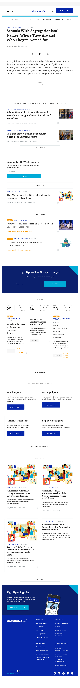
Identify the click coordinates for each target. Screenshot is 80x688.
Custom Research (61, 665)
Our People (39, 630)
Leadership (14, 19)
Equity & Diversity (15, 27)
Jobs (31, 316)
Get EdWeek (40, 643)
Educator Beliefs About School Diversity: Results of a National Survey (56, 527)
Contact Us (59, 619)
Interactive (31, 27)
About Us (39, 619)
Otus (66, 357)
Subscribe (65, 11)
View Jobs (15, 407)
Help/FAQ (58, 626)
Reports (60, 521)
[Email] (28, 284)
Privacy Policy (19, 673)
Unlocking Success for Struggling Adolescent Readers (16, 328)
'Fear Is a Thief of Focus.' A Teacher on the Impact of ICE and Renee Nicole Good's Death (20, 551)
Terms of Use (10, 673)
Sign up (55, 284)
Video (31, 220)
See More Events (40, 372)
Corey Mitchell (11, 123)
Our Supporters (41, 634)
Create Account (17, 608)
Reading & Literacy (14, 318)
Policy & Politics (27, 19)
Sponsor (32, 238)
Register (10, 350)
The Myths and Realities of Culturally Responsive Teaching (28, 196)
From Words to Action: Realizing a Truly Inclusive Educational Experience (30, 225)
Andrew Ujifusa (11, 141)
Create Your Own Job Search (40, 446)
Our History (39, 626)
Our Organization (41, 623)
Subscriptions (40, 647)
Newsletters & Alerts (42, 650)
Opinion (68, 19)
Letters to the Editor (61, 623)
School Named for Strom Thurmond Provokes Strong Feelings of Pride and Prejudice (29, 115)
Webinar (10, 320)
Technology (58, 19)
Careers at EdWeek (42, 637)
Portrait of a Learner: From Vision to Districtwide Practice (60, 331)
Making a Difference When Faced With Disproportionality (25, 244)
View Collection (40, 147)
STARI (21, 353)
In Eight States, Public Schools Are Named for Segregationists (26, 135)
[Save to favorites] (40, 54)
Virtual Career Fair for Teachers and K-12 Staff (38, 322)
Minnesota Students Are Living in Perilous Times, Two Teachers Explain (19, 493)
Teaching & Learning (43, 19)
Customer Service (60, 630)
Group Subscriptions (42, 654)
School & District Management (18, 109)
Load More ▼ (40, 579)
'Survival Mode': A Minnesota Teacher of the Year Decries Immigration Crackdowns (54, 495)
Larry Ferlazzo (11, 202)
